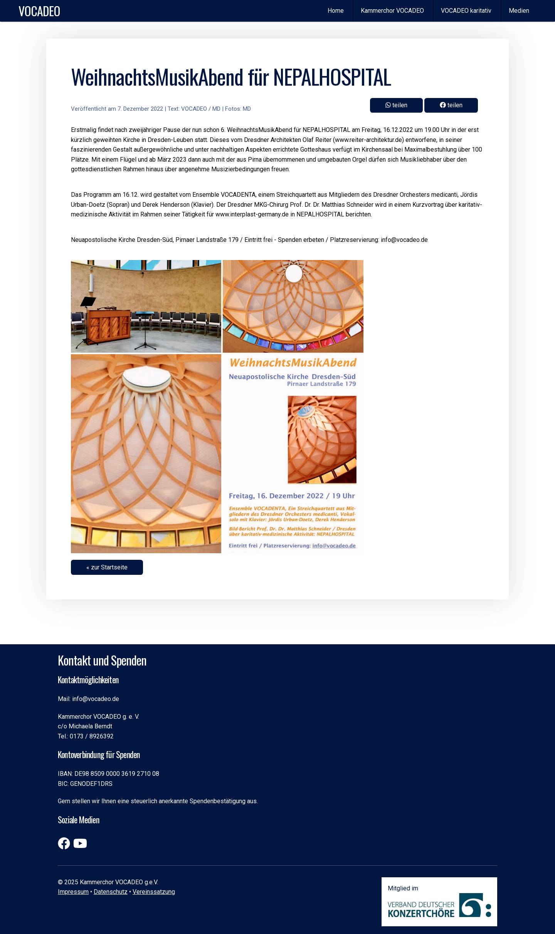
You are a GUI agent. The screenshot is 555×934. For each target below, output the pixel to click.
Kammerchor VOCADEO (392, 10)
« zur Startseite (107, 567)
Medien (519, 10)
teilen (451, 105)
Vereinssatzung (154, 891)
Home (336, 10)
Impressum (73, 891)
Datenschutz (111, 891)
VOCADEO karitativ (466, 10)
